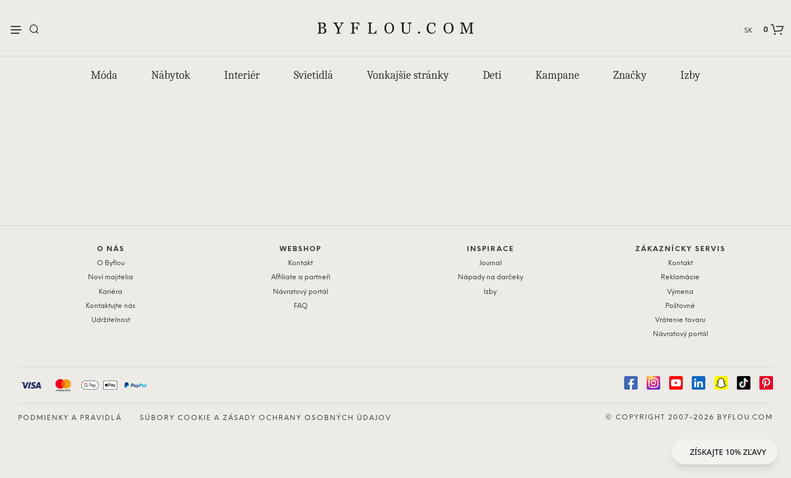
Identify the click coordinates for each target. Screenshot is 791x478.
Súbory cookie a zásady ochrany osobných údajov (265, 418)
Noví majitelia (110, 277)
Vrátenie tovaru (680, 320)
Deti (492, 75)
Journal (490, 263)
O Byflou (111, 263)
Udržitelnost (110, 320)
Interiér (242, 75)
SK (748, 30)
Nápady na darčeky (490, 277)
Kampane (558, 75)
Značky (630, 75)
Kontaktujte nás (110, 306)
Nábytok (170, 75)
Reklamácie (680, 277)
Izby (690, 75)
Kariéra (110, 292)
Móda (104, 75)
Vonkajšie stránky (408, 75)
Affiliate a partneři (300, 277)
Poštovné (680, 306)
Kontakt (300, 263)
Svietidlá (313, 75)
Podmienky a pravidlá (70, 418)
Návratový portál (300, 292)
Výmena (680, 292)
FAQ (301, 306)
